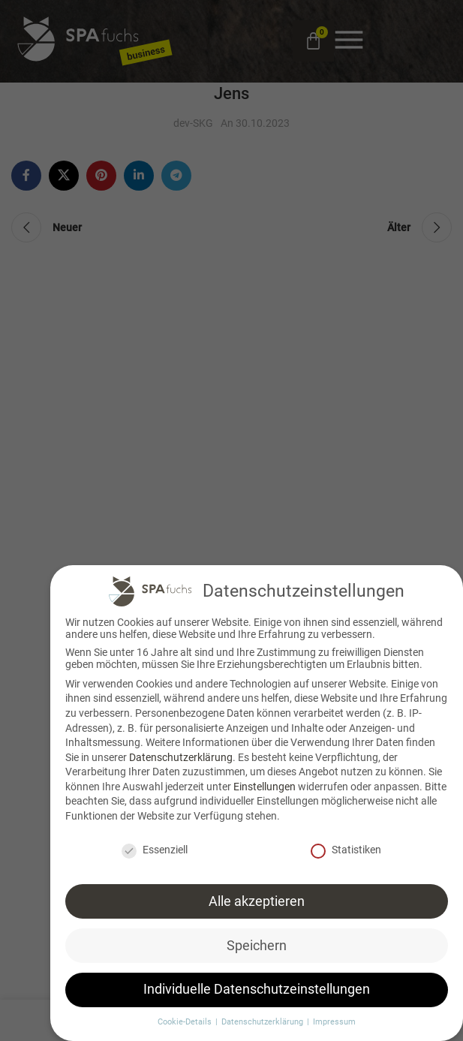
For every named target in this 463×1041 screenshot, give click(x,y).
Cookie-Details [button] (186, 1017)
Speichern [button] (257, 940)
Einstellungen (264, 781)
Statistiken (346, 844)
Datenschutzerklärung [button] (263, 1017)
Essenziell (155, 844)
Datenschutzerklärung (181, 752)
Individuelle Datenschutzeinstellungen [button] (256, 984)
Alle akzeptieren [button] (257, 896)
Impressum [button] (334, 1017)
